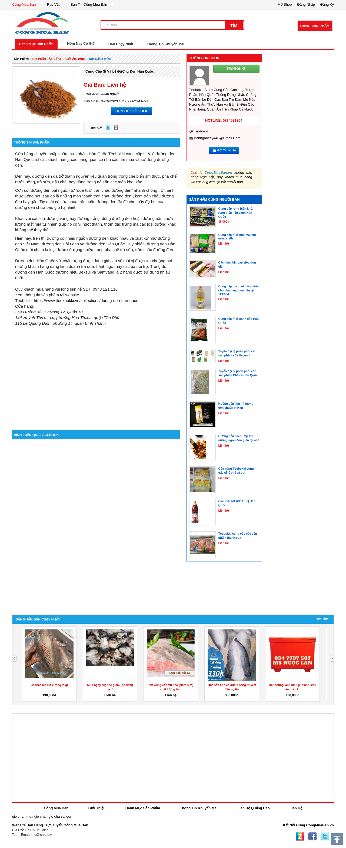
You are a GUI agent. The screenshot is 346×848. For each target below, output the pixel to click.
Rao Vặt (53, 4)
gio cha (18, 816)
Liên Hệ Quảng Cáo (253, 808)
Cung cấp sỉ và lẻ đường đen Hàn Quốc (119, 71)
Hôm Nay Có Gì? (81, 43)
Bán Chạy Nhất (120, 44)
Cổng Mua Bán (24, 4)
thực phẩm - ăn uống (45, 58)
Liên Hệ (296, 808)
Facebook (312, 836)
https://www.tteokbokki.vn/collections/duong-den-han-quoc (86, 300)
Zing (116, 127)
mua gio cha (36, 816)
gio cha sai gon (60, 816)
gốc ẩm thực (75, 58)
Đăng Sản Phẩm (315, 26)
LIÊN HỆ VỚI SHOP (131, 111)
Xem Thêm (323, 618)
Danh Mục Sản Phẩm (36, 44)
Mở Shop (285, 4)
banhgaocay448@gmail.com (217, 138)
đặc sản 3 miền (100, 58)
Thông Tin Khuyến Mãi (165, 44)
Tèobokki (201, 131)
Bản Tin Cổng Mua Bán (89, 4)
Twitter (108, 127)
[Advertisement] (96, 384)
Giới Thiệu (96, 808)
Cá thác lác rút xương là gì (49, 685)
